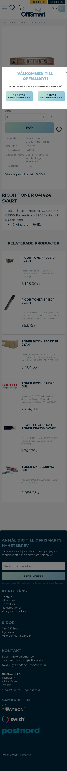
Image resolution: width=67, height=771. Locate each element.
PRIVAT (51, 96)
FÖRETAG (19, 96)
